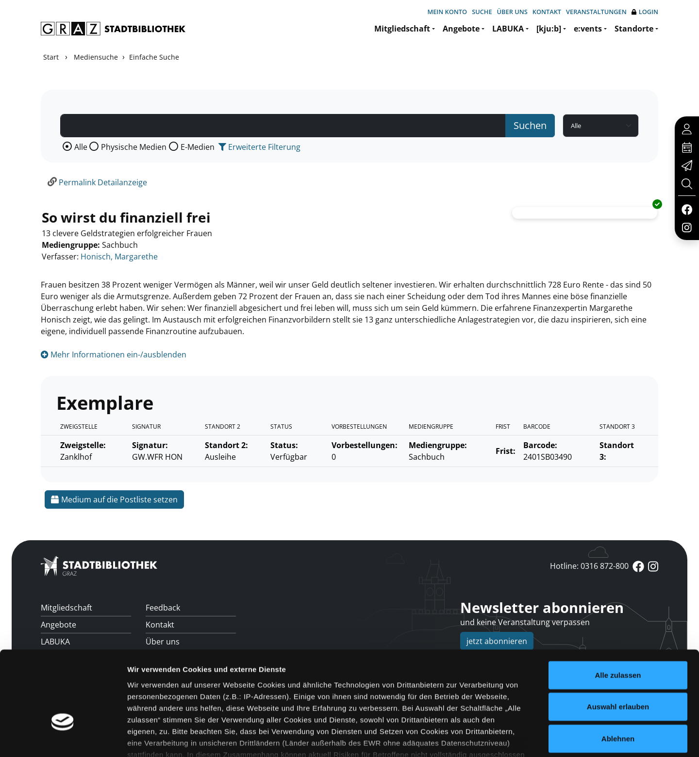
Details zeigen (516, 738)
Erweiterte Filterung (259, 147)
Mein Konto (447, 11)
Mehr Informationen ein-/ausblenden (113, 354)
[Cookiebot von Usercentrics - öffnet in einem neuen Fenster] (62, 738)
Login (645, 11)
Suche (482, 11)
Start (51, 57)
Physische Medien (133, 147)
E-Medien (198, 147)
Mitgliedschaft (402, 28)
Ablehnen (617, 672)
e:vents (588, 28)
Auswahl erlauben (618, 640)
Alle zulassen (618, 609)
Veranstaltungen (596, 11)
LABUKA (508, 28)
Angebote (461, 28)
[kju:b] (548, 28)
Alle (80, 147)
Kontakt (547, 11)
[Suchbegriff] (283, 125)
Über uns (512, 11)
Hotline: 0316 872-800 (589, 566)
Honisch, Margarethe (119, 256)
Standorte (634, 28)
